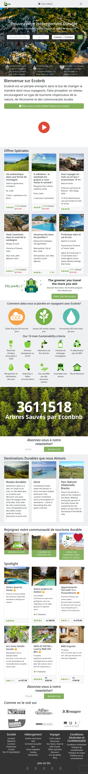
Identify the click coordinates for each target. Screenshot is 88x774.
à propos (11, 738)
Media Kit (11, 741)
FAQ (33, 741)
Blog (55, 757)
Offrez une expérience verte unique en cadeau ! (71, 555)
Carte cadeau (45, 4)
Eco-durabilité (55, 755)
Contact (11, 749)
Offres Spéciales (16, 150)
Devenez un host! (16, 552)
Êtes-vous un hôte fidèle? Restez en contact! (44, 106)
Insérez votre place (33, 738)
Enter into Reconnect (64, 296)
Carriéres (11, 744)
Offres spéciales (55, 749)
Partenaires (11, 746)
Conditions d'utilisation (77, 744)
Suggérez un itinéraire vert (44, 553)
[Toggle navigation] (81, 3)
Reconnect (54, 741)
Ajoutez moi (54, 449)
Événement (33, 755)
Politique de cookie (77, 753)
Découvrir (55, 752)
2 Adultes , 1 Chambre (63, 37)
